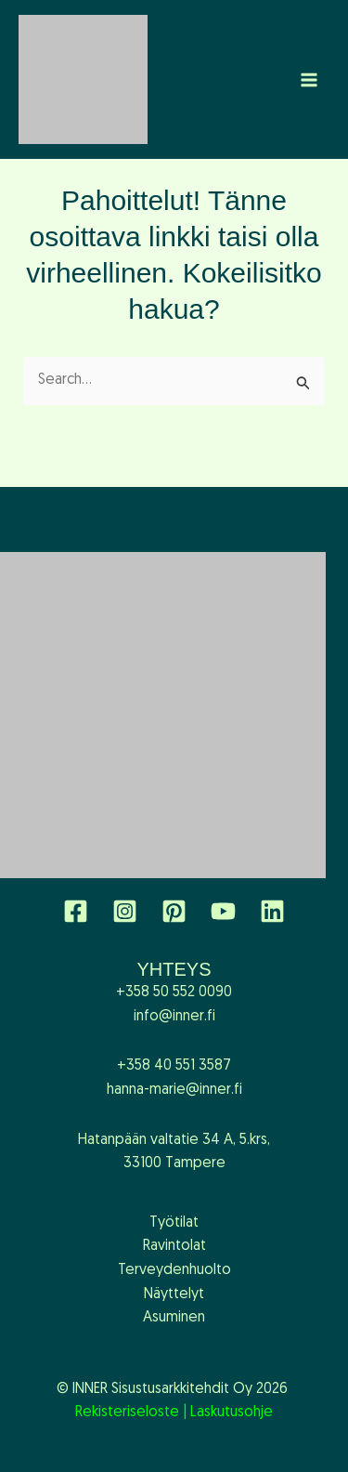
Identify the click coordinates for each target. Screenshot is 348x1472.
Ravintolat (174, 1246)
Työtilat (174, 1223)
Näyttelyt (174, 1294)
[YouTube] (223, 911)
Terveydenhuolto (174, 1270)
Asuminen (174, 1317)
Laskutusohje (231, 1412)
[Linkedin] (272, 911)
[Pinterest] (174, 911)
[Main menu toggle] (309, 79)
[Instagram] (124, 911)
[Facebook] (75, 911)
